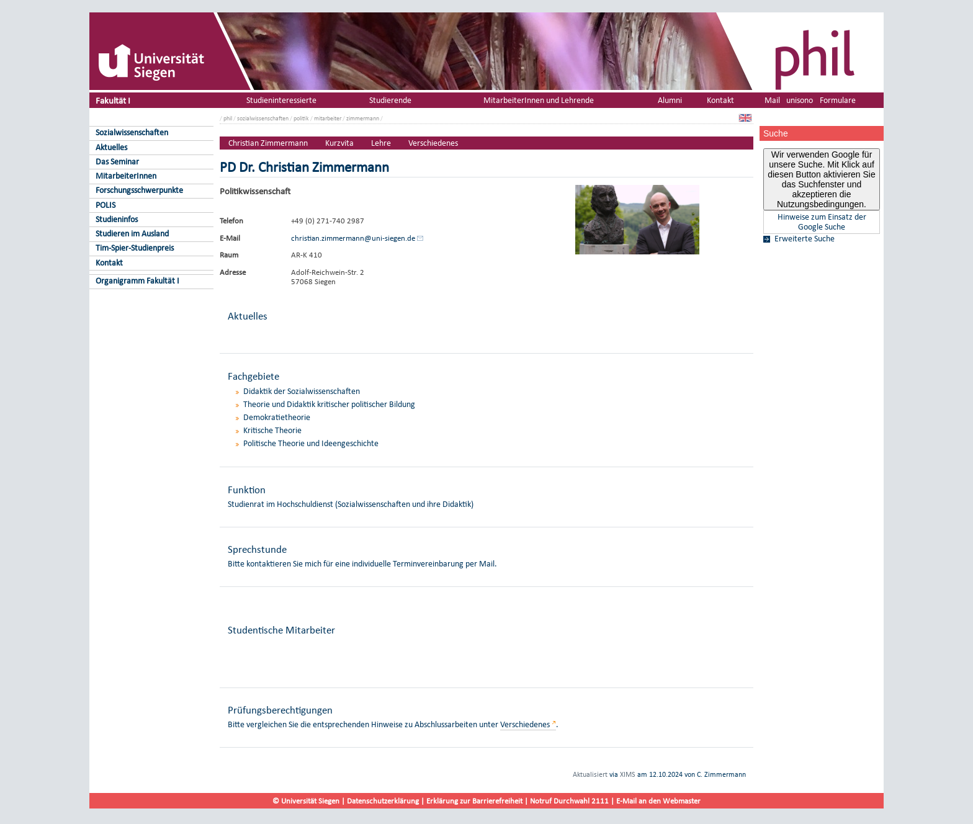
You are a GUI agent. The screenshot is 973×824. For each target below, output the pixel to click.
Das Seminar (117, 161)
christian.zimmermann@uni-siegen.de (353, 238)
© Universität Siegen (305, 800)
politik (301, 118)
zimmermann (362, 118)
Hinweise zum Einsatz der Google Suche (822, 222)
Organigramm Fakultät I (137, 280)
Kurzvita (339, 143)
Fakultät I (113, 100)
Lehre (381, 143)
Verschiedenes (433, 143)
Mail (772, 100)
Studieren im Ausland (132, 233)
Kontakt (109, 263)
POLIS (105, 205)
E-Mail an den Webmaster (658, 800)
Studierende (390, 100)
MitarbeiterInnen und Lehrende (538, 100)
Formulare (838, 100)
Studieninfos (117, 219)
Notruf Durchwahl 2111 (569, 800)
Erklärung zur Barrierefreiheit (474, 800)
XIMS (627, 774)
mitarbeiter (327, 118)
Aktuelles (111, 147)
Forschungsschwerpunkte (139, 190)
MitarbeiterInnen (126, 176)
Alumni (670, 100)
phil (227, 118)
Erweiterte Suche (804, 239)
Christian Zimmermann (268, 143)
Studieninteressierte (281, 100)
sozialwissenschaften (263, 118)
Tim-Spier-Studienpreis (135, 248)
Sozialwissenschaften (132, 132)
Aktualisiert (590, 774)
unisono (799, 100)
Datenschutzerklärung (383, 800)
